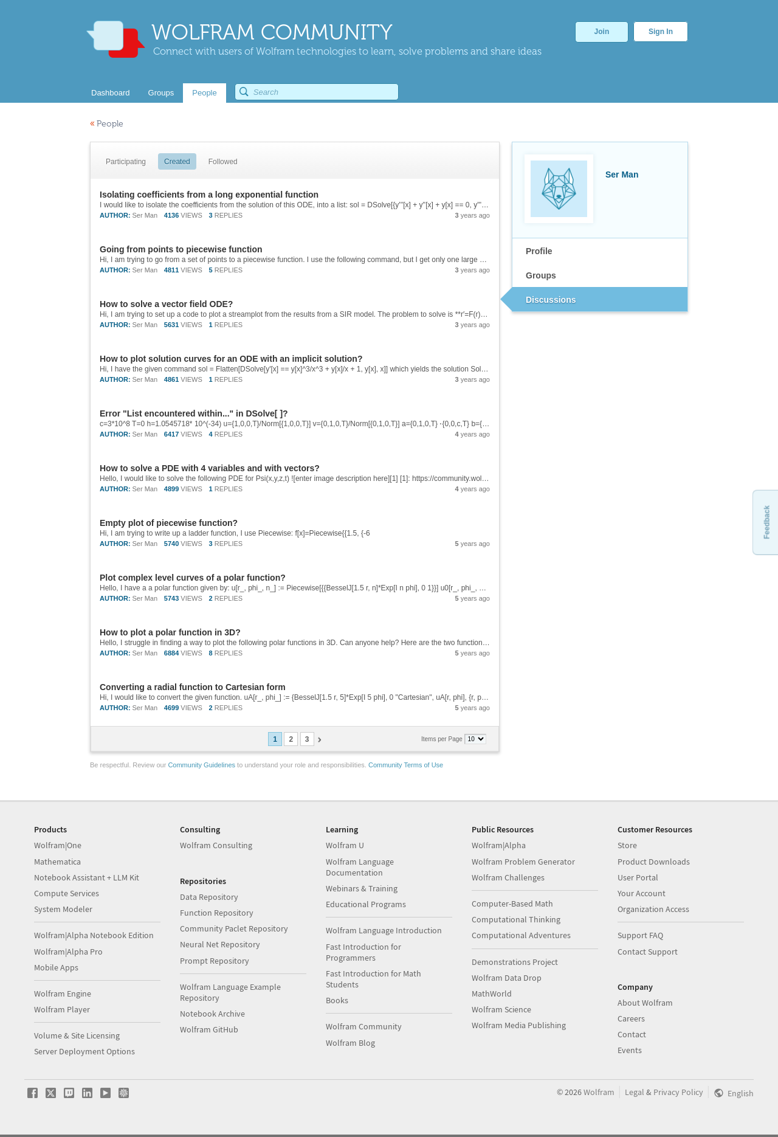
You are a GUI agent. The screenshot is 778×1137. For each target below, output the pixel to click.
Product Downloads (654, 861)
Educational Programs (366, 904)
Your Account (642, 893)
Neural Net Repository (220, 944)
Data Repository (209, 896)
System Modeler (63, 909)
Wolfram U (345, 845)
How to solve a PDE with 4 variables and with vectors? (210, 468)
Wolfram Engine (62, 993)
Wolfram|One (57, 845)
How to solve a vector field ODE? (166, 304)
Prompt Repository (214, 960)
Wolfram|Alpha (499, 845)
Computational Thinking (516, 919)
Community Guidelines (201, 765)
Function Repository (216, 912)
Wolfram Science (501, 1009)
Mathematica (57, 861)
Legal (634, 1092)
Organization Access (653, 909)
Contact (632, 1034)
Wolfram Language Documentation (360, 867)
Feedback (766, 522)
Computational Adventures (521, 935)
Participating (126, 161)
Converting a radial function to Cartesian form (193, 687)
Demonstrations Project (515, 961)
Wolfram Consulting (216, 845)
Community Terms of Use (405, 765)
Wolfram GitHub (209, 1029)
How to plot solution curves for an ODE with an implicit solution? (231, 359)
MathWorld (492, 993)
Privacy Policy (678, 1092)
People (106, 124)
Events (630, 1050)
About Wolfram (645, 1002)
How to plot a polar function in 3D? (170, 632)
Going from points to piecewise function (181, 249)
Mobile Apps (56, 967)
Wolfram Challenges (508, 877)
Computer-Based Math (512, 903)
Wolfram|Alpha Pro (68, 951)
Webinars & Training (362, 888)
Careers (631, 1018)
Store (627, 845)
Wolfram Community (364, 1026)
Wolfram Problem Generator (523, 861)
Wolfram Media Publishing (519, 1025)
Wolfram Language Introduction (384, 930)
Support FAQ (640, 935)
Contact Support (648, 951)
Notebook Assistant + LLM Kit (86, 877)
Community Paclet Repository (234, 928)
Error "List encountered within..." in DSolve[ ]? (194, 413)
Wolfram (599, 1092)
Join (602, 31)
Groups (541, 275)
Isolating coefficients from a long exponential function (209, 194)
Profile (539, 251)
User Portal (638, 877)
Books (337, 1000)
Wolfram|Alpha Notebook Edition (94, 935)
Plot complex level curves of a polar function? (193, 577)
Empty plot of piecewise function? (169, 523)
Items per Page (442, 739)
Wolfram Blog (350, 1042)
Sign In (661, 31)
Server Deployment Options (84, 1051)
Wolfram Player (62, 1009)
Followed (223, 161)
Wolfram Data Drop (507, 977)
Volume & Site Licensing (77, 1035)
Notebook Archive (212, 1013)
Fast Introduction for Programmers (363, 952)
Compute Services (66, 893)
